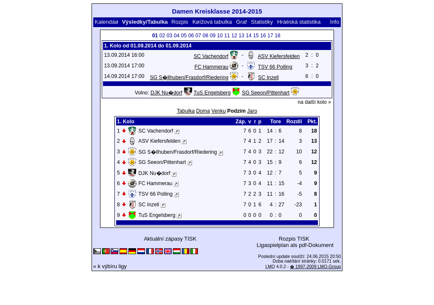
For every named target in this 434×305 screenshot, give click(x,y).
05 (184, 36)
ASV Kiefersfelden (279, 56)
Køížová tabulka (212, 22)
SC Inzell (268, 77)
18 (278, 36)
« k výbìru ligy (110, 266)
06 (191, 36)
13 (242, 36)
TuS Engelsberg (212, 93)
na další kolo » (314, 102)
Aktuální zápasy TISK (170, 239)
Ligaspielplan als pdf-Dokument (294, 245)
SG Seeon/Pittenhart (265, 93)
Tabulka (186, 111)
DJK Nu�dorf (166, 93)
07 (198, 36)
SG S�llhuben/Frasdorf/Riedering (189, 77)
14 (249, 36)
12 (234, 36)
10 (220, 36)
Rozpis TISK (294, 239)
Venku (218, 111)
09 (213, 36)
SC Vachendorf (211, 56)
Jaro (252, 111)
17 (270, 36)
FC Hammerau (211, 67)
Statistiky (262, 22)
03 (169, 36)
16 (263, 36)
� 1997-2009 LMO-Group (315, 266)
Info (334, 22)
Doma (203, 111)
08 (206, 36)
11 (227, 36)
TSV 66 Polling (275, 67)
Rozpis (179, 22)
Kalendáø (107, 22)
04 (177, 36)
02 (162, 36)
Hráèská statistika (299, 22)
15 (256, 36)
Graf (241, 22)
